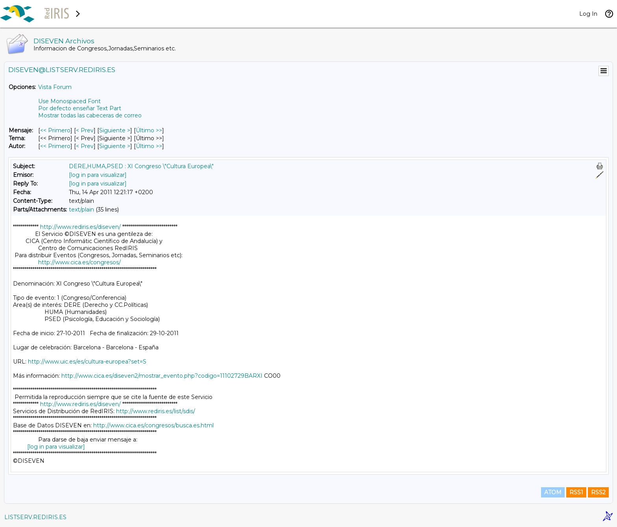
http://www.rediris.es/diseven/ (80, 226)
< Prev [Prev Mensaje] (85, 130)
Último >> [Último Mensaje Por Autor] (149, 146)
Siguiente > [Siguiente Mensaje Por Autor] (114, 146)
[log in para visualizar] (98, 174)
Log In (588, 13)
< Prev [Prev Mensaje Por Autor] (85, 146)
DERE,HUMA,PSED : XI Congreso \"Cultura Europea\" (141, 166)
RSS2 (598, 492)
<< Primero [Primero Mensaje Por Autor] (55, 146)
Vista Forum (55, 87)
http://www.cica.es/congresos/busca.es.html (153, 425)
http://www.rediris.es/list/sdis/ (155, 411)
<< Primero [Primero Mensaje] (55, 130)
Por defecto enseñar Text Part (79, 108)
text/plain (81, 209)
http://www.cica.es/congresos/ (79, 262)
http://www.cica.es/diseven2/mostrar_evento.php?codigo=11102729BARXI (161, 375)
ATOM (553, 492)
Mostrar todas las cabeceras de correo (90, 115)
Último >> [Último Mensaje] (149, 130)
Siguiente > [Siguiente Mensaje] (114, 130)
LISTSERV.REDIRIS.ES (35, 517)
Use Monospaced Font (69, 101)
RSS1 (576, 492)
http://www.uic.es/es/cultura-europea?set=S (87, 361)
